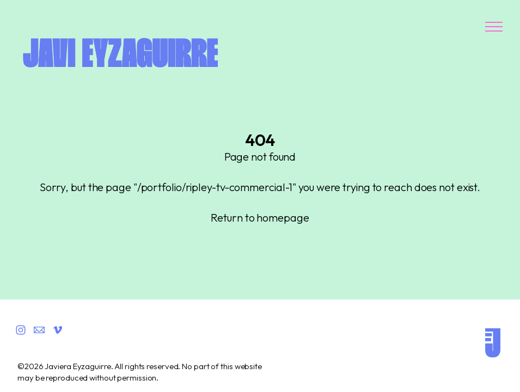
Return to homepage (260, 217)
